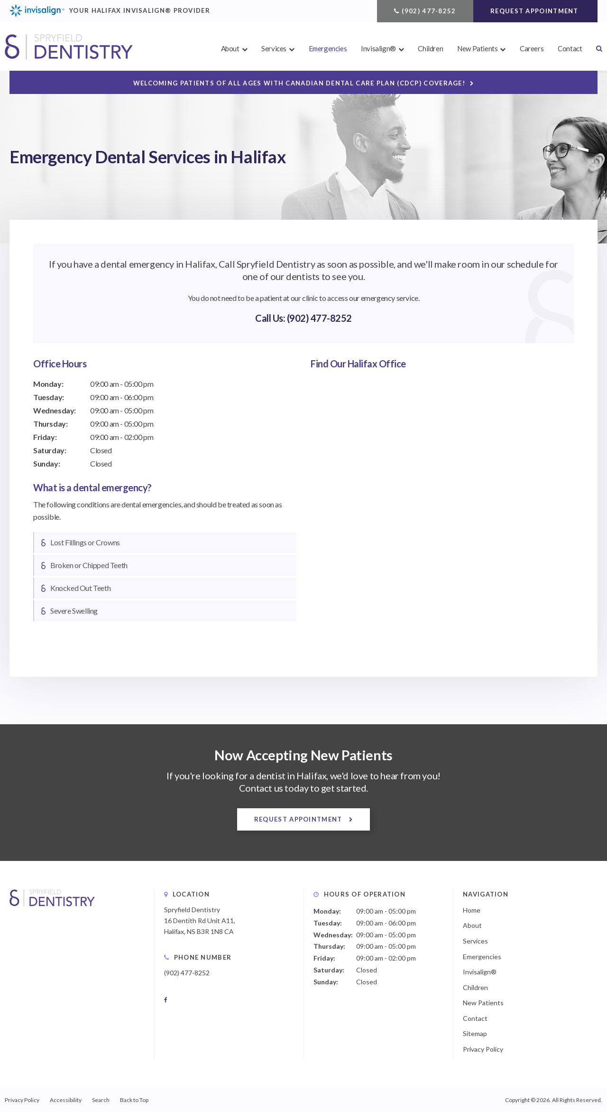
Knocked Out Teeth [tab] (80, 587)
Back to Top (134, 1099)
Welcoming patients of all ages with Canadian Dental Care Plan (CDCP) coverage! (299, 83)
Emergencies (328, 48)
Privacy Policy (483, 1049)
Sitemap (475, 1033)
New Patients (477, 48)
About (230, 48)
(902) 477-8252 (429, 11)
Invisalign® (378, 48)
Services (273, 48)
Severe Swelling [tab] (74, 610)
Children (430, 48)
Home (471, 910)
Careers (531, 48)
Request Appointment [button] (535, 11)
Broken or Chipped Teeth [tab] (89, 565)
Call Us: (271, 318)
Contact (570, 48)
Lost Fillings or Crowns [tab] (85, 542)
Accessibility (66, 1099)
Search (595, 48)
